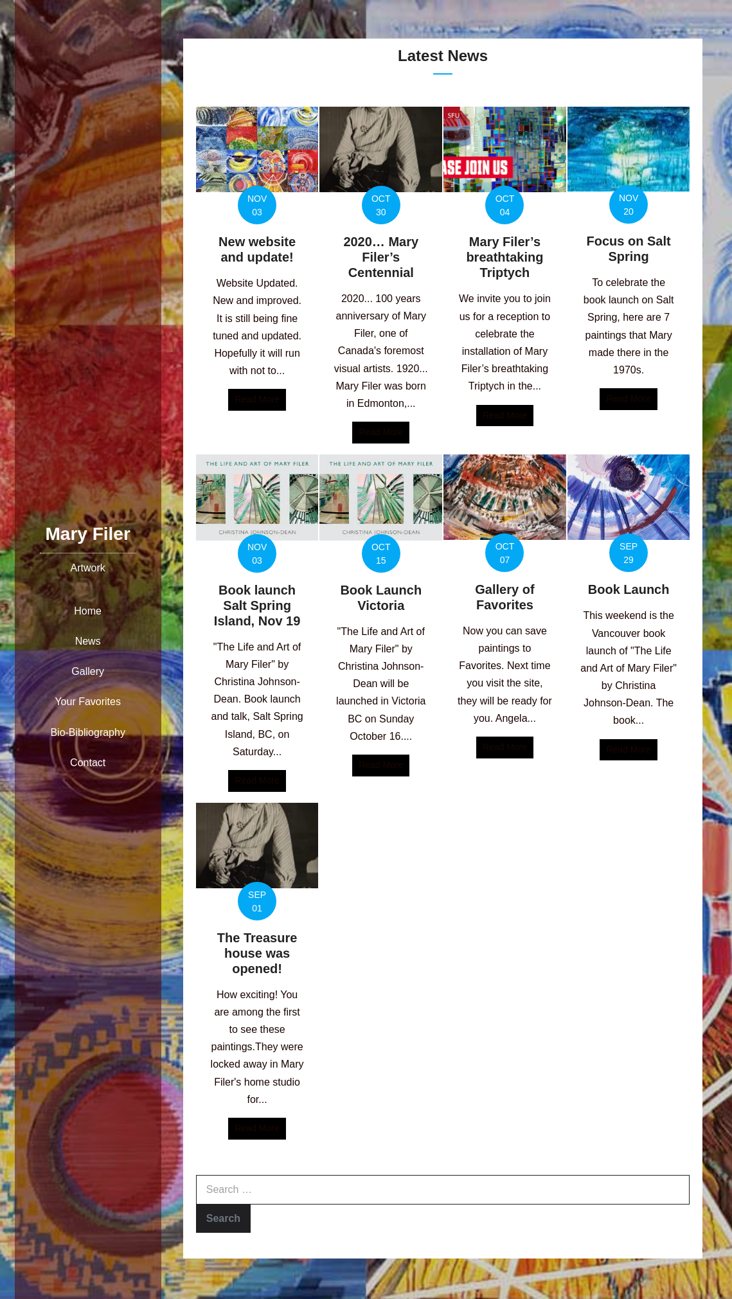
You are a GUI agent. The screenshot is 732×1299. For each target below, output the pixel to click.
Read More (260, 398)
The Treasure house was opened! (257, 953)
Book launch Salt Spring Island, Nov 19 (257, 605)
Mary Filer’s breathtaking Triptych (504, 257)
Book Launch (629, 589)
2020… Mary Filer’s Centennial (380, 257)
